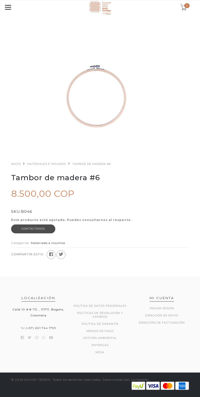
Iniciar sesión (162, 308)
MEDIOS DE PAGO (100, 331)
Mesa (100, 352)
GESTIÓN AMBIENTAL (100, 338)
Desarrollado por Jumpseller (126, 379)
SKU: (16, 211)
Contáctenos (33, 228)
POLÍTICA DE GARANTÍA (100, 324)
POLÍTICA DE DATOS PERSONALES (100, 306)
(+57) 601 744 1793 (41, 328)
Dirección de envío (161, 315)
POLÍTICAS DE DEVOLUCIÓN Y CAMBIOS (100, 315)
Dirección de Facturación (162, 322)
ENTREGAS (100, 345)
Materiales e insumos (46, 164)
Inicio (16, 164)
